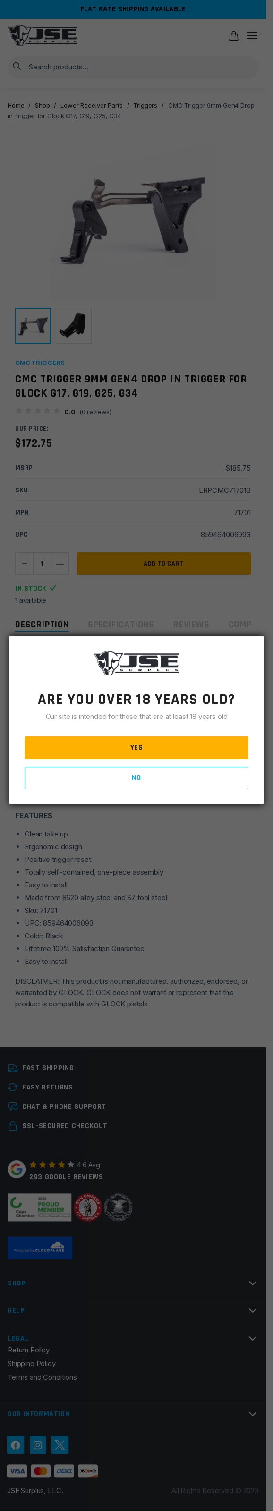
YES (136, 747)
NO (136, 778)
